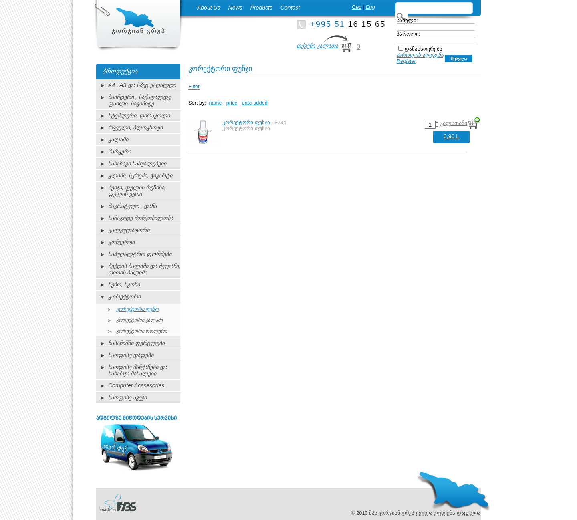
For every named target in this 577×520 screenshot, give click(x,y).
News (235, 7)
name (215, 103)
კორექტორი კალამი (139, 320)
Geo (356, 7)
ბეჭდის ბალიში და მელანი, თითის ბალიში (144, 269)
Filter (194, 86)
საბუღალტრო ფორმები (139, 254)
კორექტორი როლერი (141, 331)
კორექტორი (124, 296)
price (232, 103)
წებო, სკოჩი (124, 284)
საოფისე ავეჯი (127, 397)
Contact (290, 7)
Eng (370, 7)
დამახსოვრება (423, 49)
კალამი (118, 139)
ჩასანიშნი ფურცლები (136, 343)
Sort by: (197, 103)
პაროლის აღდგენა (420, 55)
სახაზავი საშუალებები (137, 163)
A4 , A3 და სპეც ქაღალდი (142, 85)
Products (261, 7)
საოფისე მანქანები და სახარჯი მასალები (137, 370)
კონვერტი (121, 242)
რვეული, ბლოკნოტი (135, 127)
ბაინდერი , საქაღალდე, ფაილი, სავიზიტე (140, 100)
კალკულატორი (128, 230)
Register (406, 61)
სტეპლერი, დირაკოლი (139, 115)
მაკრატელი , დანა (132, 206)
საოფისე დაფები (130, 355)
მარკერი (119, 151)
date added (255, 103)
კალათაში (453, 123)
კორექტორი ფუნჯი (137, 309)
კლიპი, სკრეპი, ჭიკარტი (140, 175)
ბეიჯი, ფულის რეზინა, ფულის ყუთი (137, 190)
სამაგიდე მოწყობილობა (140, 218)
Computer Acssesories (136, 385)
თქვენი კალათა (317, 45)
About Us (208, 7)
